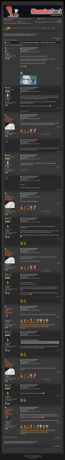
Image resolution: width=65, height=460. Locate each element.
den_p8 (8, 218)
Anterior (9, 40)
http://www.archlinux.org (24, 111)
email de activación (7, 19)
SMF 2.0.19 (27, 455)
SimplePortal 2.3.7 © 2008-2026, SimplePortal (33, 456)
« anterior (54, 38)
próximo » (59, 38)
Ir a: (52, 446)
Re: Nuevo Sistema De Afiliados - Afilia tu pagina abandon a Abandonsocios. (29, 49)
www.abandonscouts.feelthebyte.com (28, 284)
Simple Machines (38, 455)
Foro (39, 18)
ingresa (19, 18)
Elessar (8, 115)
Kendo (8, 306)
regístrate (24, 18)
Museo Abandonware (46, 134)
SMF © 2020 (32, 455)
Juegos (44, 18)
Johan (8, 87)
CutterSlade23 (10, 48)
